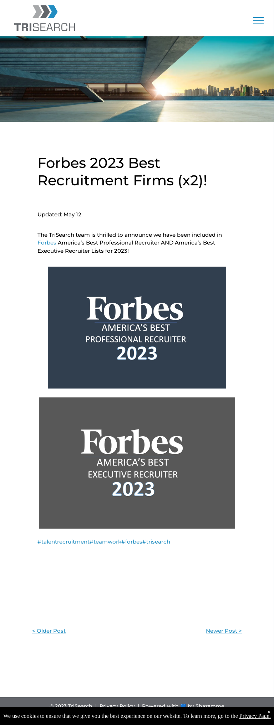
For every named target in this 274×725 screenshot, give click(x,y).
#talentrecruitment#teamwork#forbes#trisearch (103, 541)
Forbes (46, 242)
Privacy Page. (255, 716)
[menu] (258, 20)
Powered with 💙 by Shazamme (183, 706)
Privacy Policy (117, 706)
